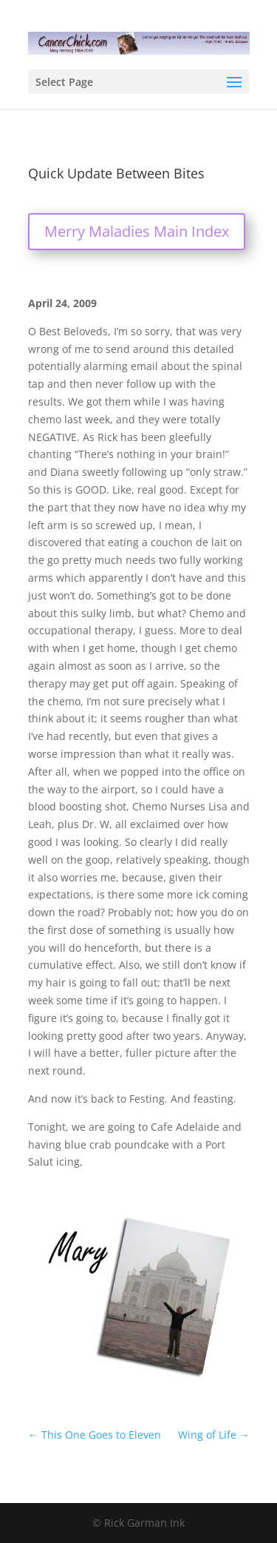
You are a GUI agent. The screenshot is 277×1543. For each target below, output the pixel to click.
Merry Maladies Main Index (136, 231)
